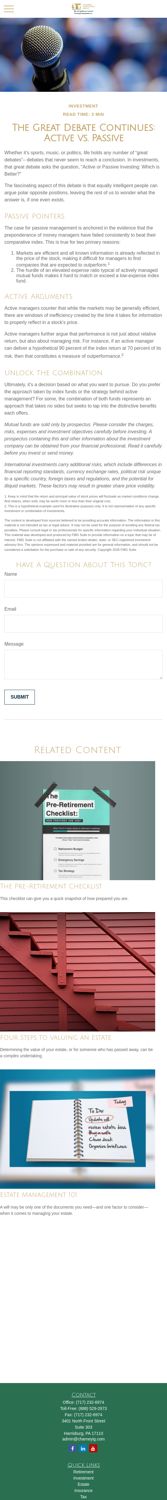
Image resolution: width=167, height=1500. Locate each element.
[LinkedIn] (83, 1448)
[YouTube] (93, 1448)
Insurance (83, 1490)
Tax (83, 1496)
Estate (84, 1484)
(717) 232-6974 (90, 1402)
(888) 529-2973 (93, 1408)
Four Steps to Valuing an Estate (55, 1037)
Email (10, 609)
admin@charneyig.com (83, 1439)
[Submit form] (19, 697)
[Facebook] (73, 1448)
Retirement (83, 1471)
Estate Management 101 (38, 1195)
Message (14, 643)
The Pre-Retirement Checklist (51, 886)
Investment (83, 1478)
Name (10, 574)
